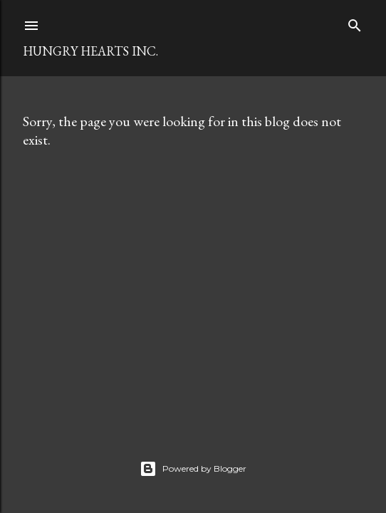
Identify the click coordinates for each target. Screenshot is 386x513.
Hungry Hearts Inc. (90, 51)
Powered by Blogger (193, 468)
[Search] (354, 22)
